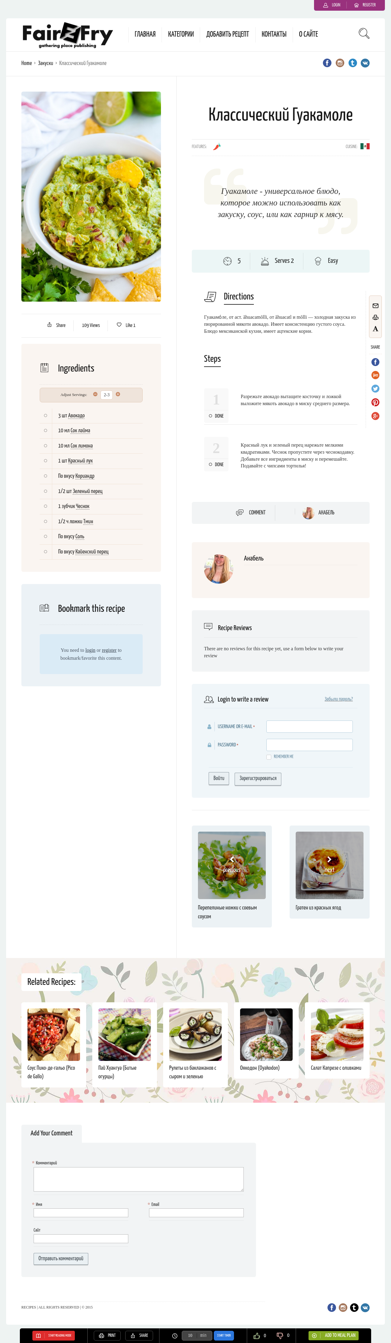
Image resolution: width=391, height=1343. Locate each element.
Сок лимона (82, 446)
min (203, 1335)
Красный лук (80, 461)
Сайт (37, 1230)
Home (26, 63)
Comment (257, 513)
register (109, 650)
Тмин (88, 521)
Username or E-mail (235, 726)
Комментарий (45, 1163)
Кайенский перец (92, 552)
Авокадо (76, 416)
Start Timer (224, 1335)
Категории (181, 34)
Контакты (274, 34)
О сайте (308, 34)
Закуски (45, 63)
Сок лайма (80, 431)
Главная (145, 34)
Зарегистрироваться (257, 778)
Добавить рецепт (227, 34)
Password (227, 745)
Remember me (280, 757)
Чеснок (83, 506)
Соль (79, 536)
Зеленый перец (88, 491)
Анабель (326, 513)
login (90, 650)
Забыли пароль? (339, 699)
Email (154, 1204)
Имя (38, 1204)
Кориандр (84, 476)
